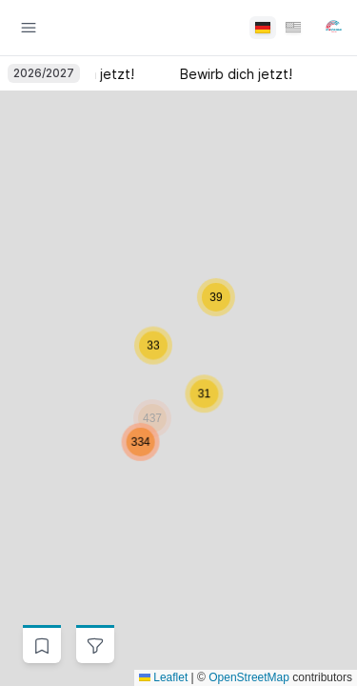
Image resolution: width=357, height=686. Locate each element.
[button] (153, 366)
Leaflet (163, 677)
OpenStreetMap (248, 677)
